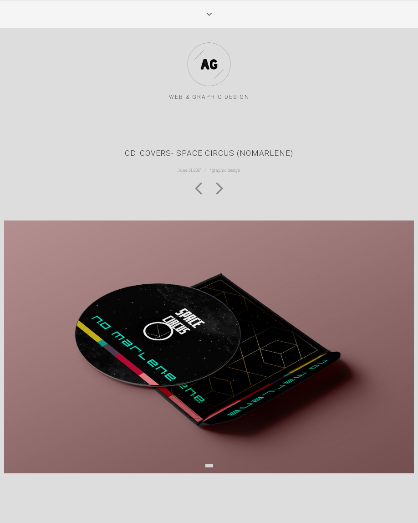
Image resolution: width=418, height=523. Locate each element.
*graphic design (224, 170)
